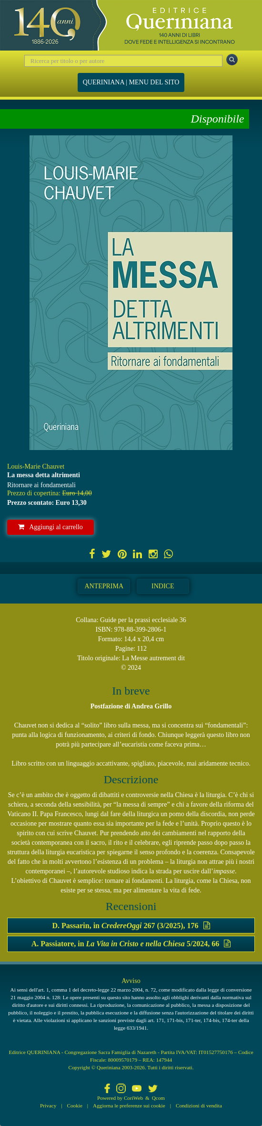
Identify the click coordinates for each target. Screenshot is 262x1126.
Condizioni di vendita (199, 1105)
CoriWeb (133, 1098)
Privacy (48, 1105)
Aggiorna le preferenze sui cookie (129, 1105)
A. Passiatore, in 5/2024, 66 (131, 944)
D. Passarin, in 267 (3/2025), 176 (131, 925)
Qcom (158, 1098)
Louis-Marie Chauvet (35, 466)
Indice (162, 586)
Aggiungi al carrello (50, 527)
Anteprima (103, 586)
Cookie (74, 1105)
